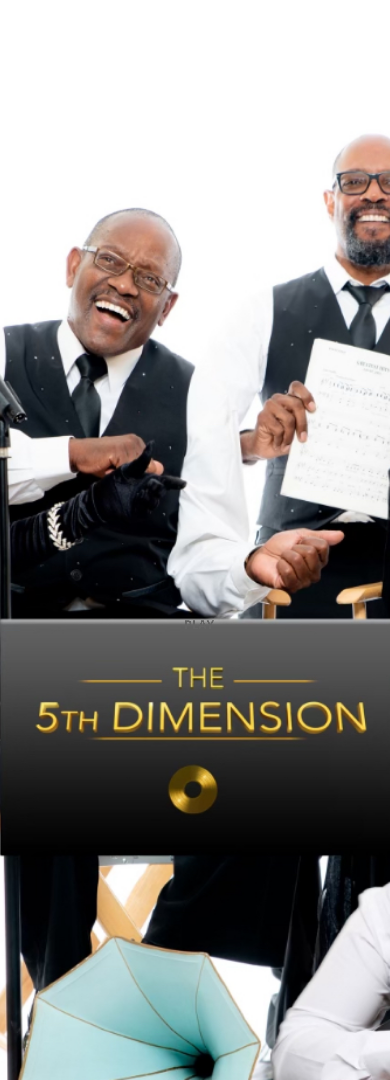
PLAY (199, 624)
